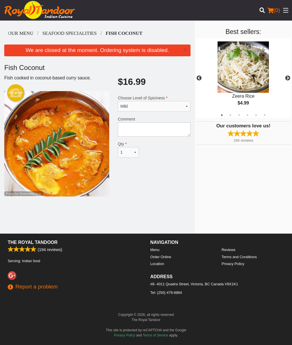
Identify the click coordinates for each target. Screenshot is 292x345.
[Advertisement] (97, 215)
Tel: (166, 292)
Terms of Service (155, 335)
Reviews (228, 250)
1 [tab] (222, 115)
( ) (273, 10)
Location (157, 264)
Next (288, 78)
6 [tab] (264, 115)
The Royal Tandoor (33, 242)
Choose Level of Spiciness (154, 104)
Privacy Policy (233, 264)
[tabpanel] (243, 78)
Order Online (160, 257)
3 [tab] (239, 115)
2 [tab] (230, 115)
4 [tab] (247, 115)
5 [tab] (256, 115)
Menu (154, 250)
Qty (128, 150)
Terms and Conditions (239, 257)
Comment (154, 127)
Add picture (16, 92)
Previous (199, 78)
